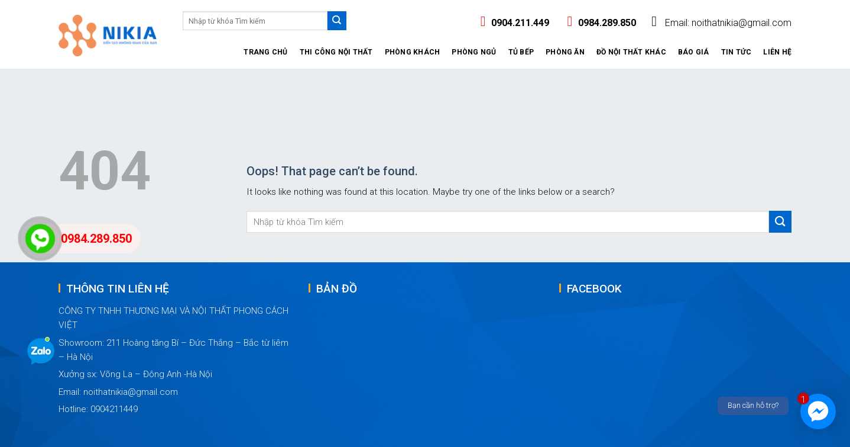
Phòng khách (412, 52)
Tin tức (736, 52)
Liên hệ (777, 52)
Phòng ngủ (474, 52)
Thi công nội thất (336, 52)
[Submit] (336, 20)
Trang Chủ (265, 52)
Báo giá (693, 52)
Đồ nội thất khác (631, 52)
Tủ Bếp (521, 52)
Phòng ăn (565, 52)
